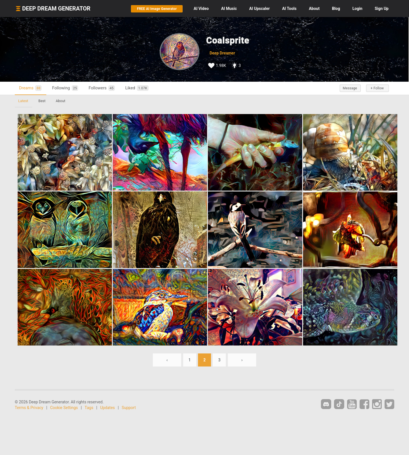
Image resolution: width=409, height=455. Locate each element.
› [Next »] (242, 360)
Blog (336, 8)
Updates (107, 407)
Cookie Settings (64, 407)
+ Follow (377, 88)
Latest (23, 101)
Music (229, 8)
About (314, 8)
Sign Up (382, 8)
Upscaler (259, 8)
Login (357, 8)
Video (201, 8)
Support (129, 407)
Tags (89, 407)
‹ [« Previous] (167, 360)
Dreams (30, 88)
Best (41, 101)
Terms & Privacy (29, 407)
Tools (289, 8)
